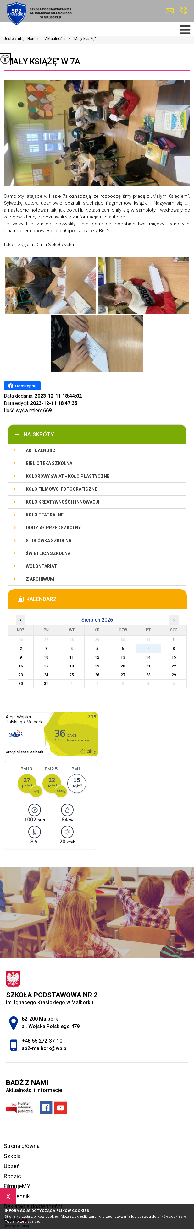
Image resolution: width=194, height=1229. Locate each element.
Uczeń (12, 1166)
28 (148, 675)
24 (46, 675)
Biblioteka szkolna (49, 463)
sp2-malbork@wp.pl (170, 10)
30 (21, 684)
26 (97, 675)
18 (71, 666)
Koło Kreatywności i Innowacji (62, 501)
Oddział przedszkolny (53, 527)
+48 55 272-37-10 (183, 10)
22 (174, 666)
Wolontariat (41, 566)
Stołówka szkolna (48, 540)
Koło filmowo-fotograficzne (61, 489)
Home (32, 38)
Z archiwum (40, 579)
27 (123, 675)
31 (46, 684)
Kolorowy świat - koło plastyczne (67, 476)
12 (97, 657)
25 (71, 675)
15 (174, 657)
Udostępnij (22, 385)
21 (148, 666)
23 (21, 675)
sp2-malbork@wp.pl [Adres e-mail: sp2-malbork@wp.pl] (45, 1048)
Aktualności (51, 38)
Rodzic (12, 1176)
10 (46, 657)
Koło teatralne (45, 514)
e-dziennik (17, 1196)
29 (174, 675)
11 (71, 657)
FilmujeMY (17, 1186)
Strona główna (22, 1146)
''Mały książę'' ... (82, 38)
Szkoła (12, 1156)
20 (123, 666)
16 (21, 666)
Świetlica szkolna (48, 553)
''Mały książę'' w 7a (42, 61)
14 (148, 657)
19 (97, 666)
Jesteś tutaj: (15, 38)
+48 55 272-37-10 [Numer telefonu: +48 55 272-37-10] (42, 1041)
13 (123, 657)
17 (46, 666)
